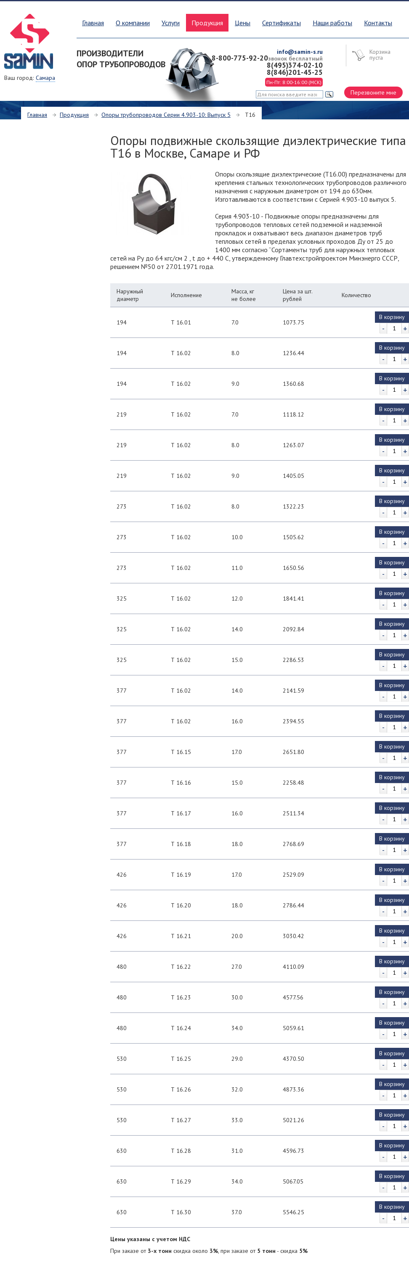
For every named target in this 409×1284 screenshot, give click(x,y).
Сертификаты (281, 22)
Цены (242, 22)
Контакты (378, 22)
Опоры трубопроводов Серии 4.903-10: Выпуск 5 (166, 115)
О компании (133, 22)
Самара (45, 78)
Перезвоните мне (373, 92)
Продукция (74, 115)
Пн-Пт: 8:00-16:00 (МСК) (293, 82)
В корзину (392, 317)
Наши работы (332, 22)
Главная (93, 22)
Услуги (171, 22)
